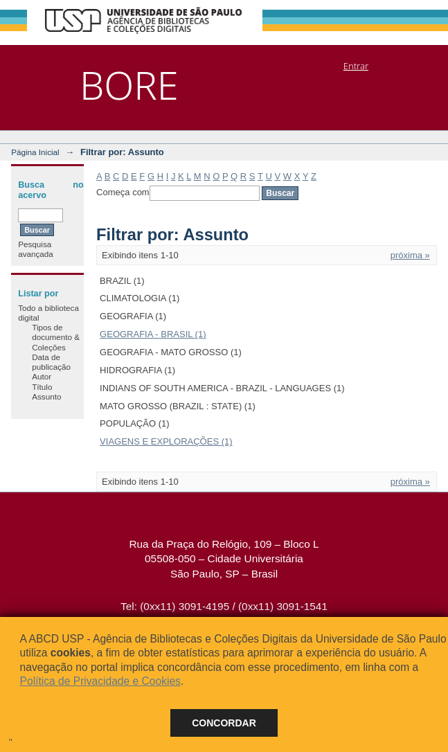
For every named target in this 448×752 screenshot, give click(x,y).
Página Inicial (35, 151)
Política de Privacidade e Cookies (100, 681)
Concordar (224, 722)
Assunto (46, 396)
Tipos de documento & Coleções (56, 337)
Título (42, 386)
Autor (41, 376)
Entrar (355, 66)
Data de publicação (51, 361)
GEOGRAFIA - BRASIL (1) (153, 334)
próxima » (410, 255)
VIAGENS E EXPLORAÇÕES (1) (166, 441)
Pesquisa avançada (35, 249)
